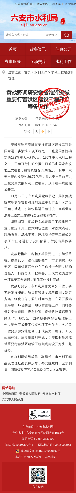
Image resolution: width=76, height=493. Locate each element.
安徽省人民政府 (29, 393)
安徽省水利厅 (51, 393)
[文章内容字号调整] (38, 131)
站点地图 (50, 456)
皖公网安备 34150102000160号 (38, 450)
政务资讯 (38, 49)
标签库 (56, 3)
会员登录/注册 (24, 3)
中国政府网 (9, 393)
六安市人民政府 (12, 399)
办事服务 (13, 61)
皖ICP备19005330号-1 (19, 444)
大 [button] (36, 131)
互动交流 (38, 61)
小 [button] (48, 131)
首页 (13, 49)
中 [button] (42, 131)
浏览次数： (23, 118)
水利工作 (40, 72)
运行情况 (70, 3)
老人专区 (42, 3)
